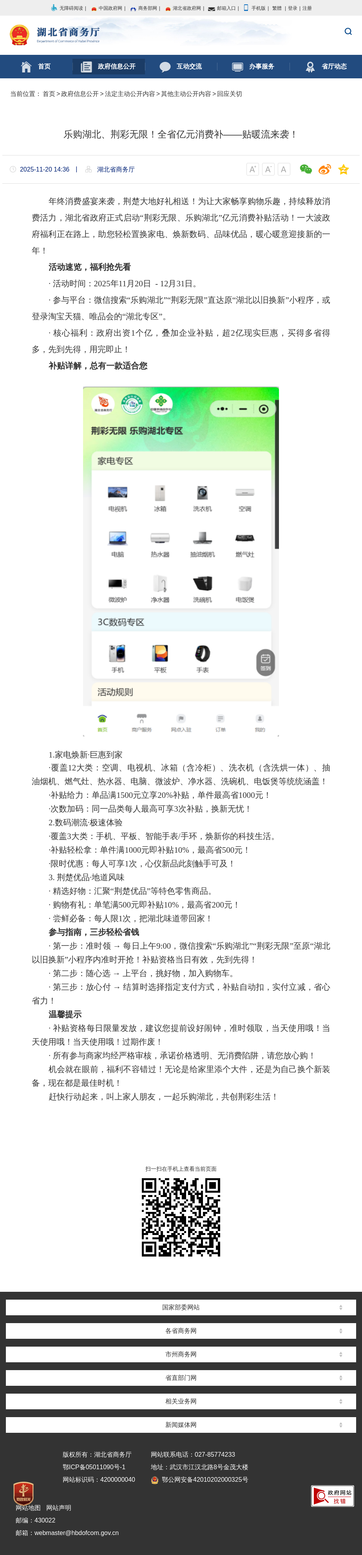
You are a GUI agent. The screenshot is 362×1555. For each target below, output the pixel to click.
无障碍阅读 (66, 8)
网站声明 (58, 1507)
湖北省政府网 (182, 8)
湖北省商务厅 (181, 35)
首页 (49, 93)
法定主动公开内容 (130, 93)
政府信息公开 (80, 93)
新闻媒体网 (181, 1424)
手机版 (254, 8)
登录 (292, 8)
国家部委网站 (181, 1307)
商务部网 (143, 8)
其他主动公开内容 (186, 93)
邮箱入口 (222, 8)
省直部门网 (181, 1377)
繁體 (277, 8)
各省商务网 (181, 1330)
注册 (307, 8)
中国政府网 (105, 8)
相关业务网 (181, 1401)
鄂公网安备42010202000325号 (199, 1479)
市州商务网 (181, 1354)
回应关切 (229, 93)
